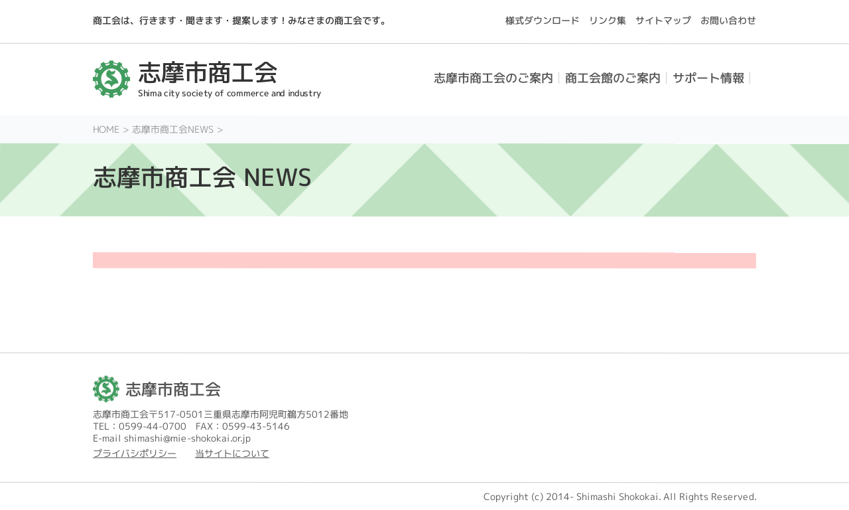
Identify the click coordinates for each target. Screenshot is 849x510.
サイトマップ (663, 20)
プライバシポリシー (134, 453)
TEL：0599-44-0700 (139, 426)
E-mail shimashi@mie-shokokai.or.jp (172, 438)
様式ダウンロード (542, 20)
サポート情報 (708, 78)
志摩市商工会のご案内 (493, 78)
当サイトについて (232, 453)
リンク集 (607, 20)
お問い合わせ (728, 20)
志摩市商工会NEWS (173, 129)
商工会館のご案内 (613, 78)
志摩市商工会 (173, 389)
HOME (106, 129)
